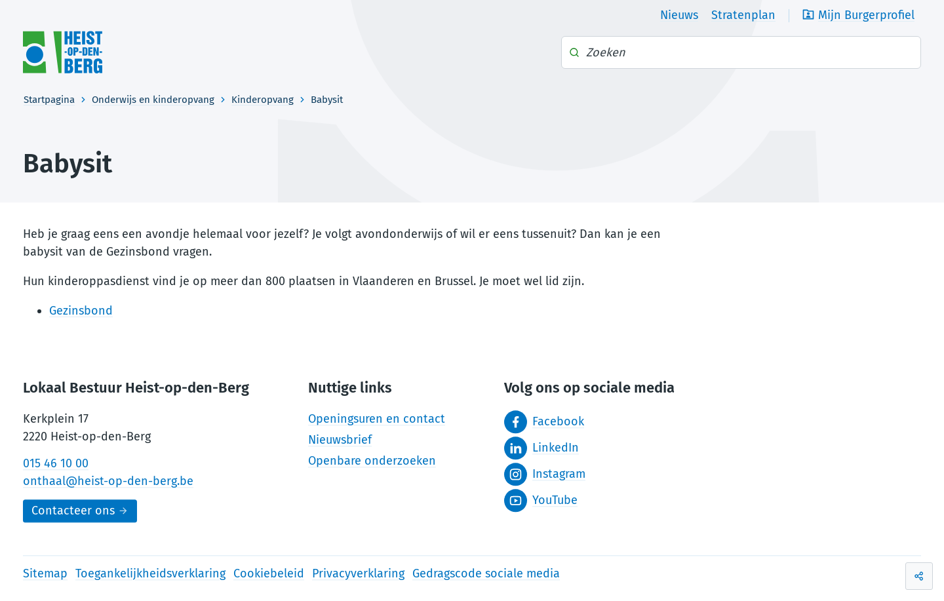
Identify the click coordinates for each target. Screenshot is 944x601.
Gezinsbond (81, 310)
